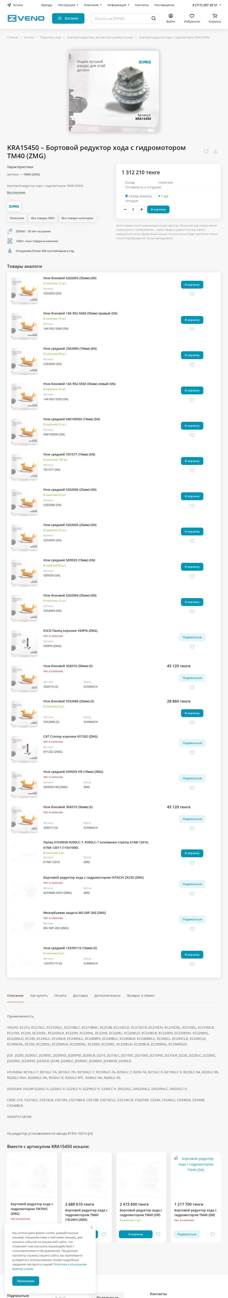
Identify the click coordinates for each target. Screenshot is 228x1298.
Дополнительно (107, 995)
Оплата (60, 995)
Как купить (39, 995)
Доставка (80, 995)
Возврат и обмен (141, 995)
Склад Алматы (140, 196)
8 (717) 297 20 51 (205, 5)
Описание (15, 995)
